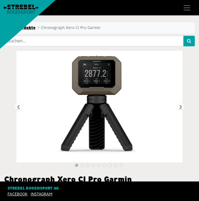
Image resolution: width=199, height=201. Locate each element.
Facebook (18, 194)
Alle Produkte (21, 27)
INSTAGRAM (41, 194)
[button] (18, 107)
